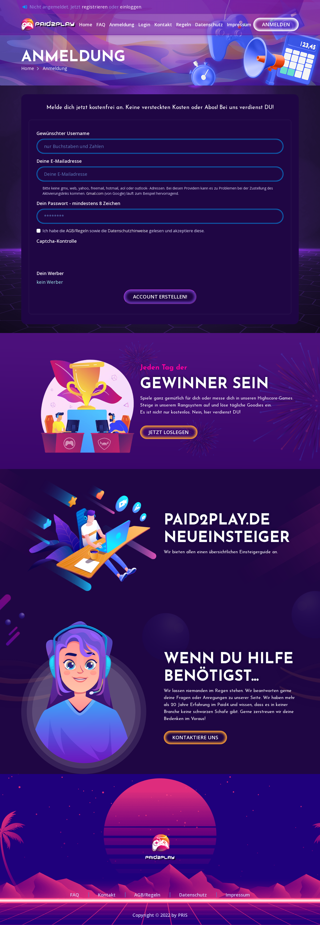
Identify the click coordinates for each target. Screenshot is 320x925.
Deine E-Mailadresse (59, 161)
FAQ (100, 25)
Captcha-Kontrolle (56, 241)
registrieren (95, 7)
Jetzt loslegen (169, 432)
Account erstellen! (160, 296)
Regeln (183, 25)
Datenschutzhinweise (128, 231)
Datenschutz (209, 25)
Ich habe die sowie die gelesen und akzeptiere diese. (123, 231)
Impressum (239, 25)
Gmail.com (95, 193)
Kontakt (163, 25)
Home (85, 25)
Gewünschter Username (63, 133)
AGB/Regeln (77, 231)
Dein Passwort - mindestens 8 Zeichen (78, 203)
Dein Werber (50, 273)
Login (144, 25)
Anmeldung (121, 25)
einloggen (130, 7)
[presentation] (74, 256)
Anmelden (276, 24)
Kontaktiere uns (195, 737)
